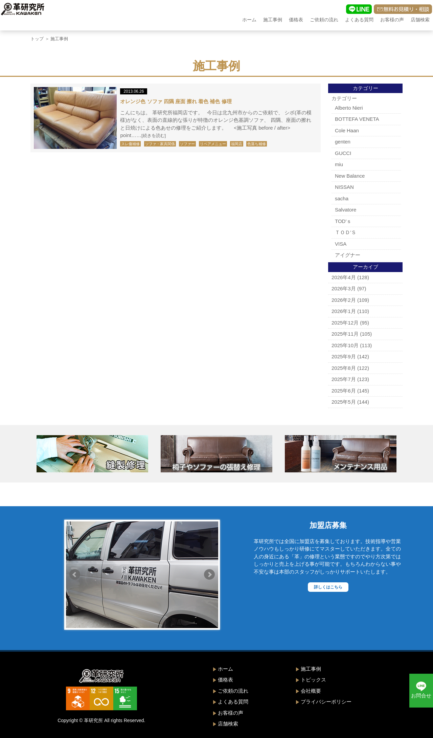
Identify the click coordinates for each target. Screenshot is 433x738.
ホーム (249, 19)
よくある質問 (359, 19)
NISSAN (344, 187)
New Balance (350, 176)
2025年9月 (344, 356)
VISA (340, 244)
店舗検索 (420, 19)
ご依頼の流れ (324, 19)
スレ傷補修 (130, 144)
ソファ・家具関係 (160, 144)
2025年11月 (345, 334)
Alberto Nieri (349, 108)
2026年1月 (344, 311)
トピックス (313, 680)
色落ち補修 (256, 144)
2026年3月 (344, 288)
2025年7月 (344, 379)
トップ (37, 38)
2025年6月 (344, 391)
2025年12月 (345, 323)
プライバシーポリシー (326, 702)
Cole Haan (347, 130)
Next (209, 574)
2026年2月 (344, 300)
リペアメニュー (213, 144)
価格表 (296, 19)
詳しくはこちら (328, 587)
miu (339, 164)
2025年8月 (344, 368)
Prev (74, 574)
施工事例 (272, 19)
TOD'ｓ (343, 221)
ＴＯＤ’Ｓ (345, 232)
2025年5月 (344, 402)
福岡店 (236, 144)
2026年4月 (344, 277)
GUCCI (343, 153)
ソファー (187, 144)
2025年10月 (345, 345)
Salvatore (345, 210)
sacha (341, 198)
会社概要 (311, 691)
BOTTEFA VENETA (357, 119)
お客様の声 (392, 19)
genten (342, 141)
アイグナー (347, 255)
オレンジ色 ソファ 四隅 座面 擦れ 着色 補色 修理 (175, 101)
